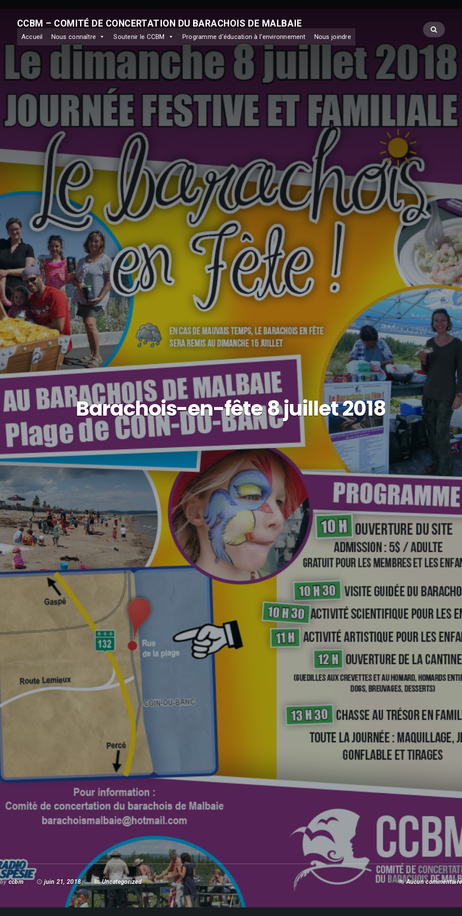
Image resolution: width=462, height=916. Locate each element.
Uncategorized (122, 881)
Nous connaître (73, 37)
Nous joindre (332, 37)
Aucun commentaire (434, 881)
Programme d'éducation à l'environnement (244, 37)
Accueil (32, 37)
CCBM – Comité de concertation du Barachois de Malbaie (159, 23)
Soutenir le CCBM (138, 37)
